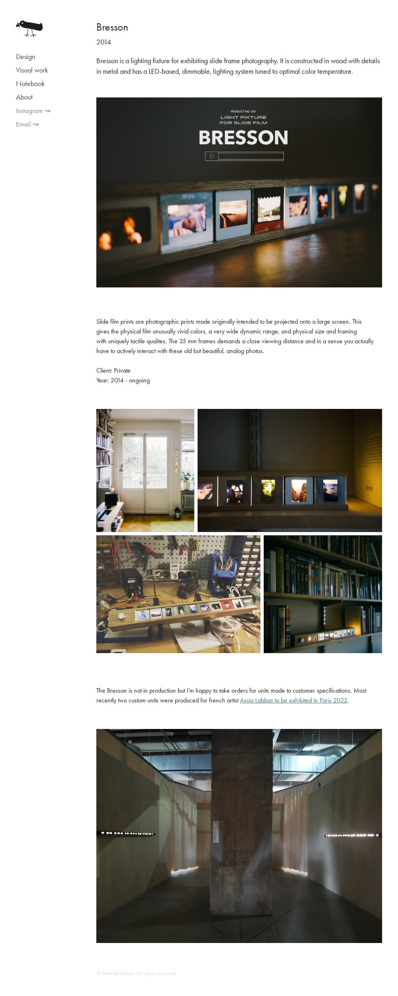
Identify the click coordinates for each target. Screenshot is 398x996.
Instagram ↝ (33, 110)
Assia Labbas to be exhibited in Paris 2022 (293, 700)
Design (25, 56)
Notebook (30, 83)
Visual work (32, 70)
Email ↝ (27, 124)
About (24, 97)
